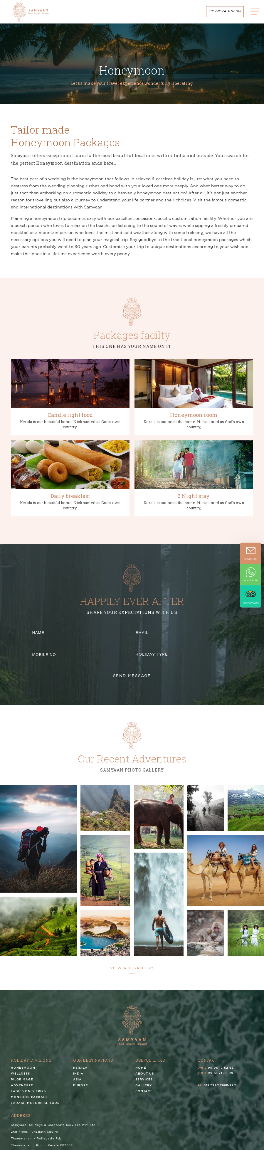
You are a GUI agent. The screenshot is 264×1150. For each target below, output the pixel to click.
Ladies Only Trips (28, 1095)
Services (144, 1083)
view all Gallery (132, 968)
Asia (77, 1083)
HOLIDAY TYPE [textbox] (151, 654)
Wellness (20, 1077)
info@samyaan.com (220, 1088)
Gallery (143, 1089)
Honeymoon (23, 1071)
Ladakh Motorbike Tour (35, 1106)
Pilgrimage (22, 1083)
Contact (143, 1095)
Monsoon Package (29, 1101)
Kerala (80, 1071)
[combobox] (183, 654)
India (78, 1077)
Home (140, 1071)
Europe (80, 1089)
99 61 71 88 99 (220, 1076)
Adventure (22, 1089)
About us (144, 1077)
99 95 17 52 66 (221, 1071)
